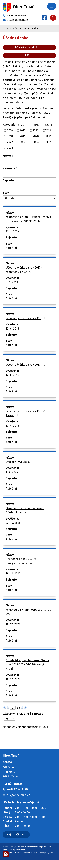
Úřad (15, 28)
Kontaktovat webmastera (26, 847)
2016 (35, 130)
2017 (48, 130)
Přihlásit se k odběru (35, 47)
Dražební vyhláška (18, 462)
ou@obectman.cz (18, 795)
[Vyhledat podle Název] (29, 162)
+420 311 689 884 (17, 789)
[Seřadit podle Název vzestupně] (12, 155)
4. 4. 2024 (12, 472)
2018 (10, 136)
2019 (23, 136)
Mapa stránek (45, 847)
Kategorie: (9, 124)
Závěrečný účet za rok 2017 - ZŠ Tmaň (26, 413)
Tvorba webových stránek (26, 853)
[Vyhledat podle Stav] (29, 198)
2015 (22, 130)
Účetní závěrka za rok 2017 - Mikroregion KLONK (24, 270)
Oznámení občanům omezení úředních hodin (25, 510)
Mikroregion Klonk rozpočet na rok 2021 (28, 612)
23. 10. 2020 (13, 523)
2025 (48, 142)
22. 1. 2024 (12, 231)
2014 (10, 130)
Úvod (5, 28)
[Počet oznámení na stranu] (9, 719)
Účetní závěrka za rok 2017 (26, 364)
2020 (36, 136)
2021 (48, 136)
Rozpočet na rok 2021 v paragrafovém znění (21, 561)
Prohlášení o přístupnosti (14, 850)
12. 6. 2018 (12, 328)
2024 (36, 142)
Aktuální (11, 248)
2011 (24, 124)
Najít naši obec (16, 834)
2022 (10, 142)
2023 (23, 142)
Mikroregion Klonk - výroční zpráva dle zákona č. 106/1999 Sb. (28, 219)
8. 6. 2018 (12, 282)
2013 (49, 124)
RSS (40, 55)
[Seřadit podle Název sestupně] (12, 156)
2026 (10, 147)
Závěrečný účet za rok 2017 (26, 318)
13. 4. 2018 (12, 425)
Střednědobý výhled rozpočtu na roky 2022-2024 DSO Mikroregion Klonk (27, 664)
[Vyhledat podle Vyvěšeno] (29, 174)
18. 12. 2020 (13, 573)
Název (7, 156)
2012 (36, 124)
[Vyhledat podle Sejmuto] (29, 186)
